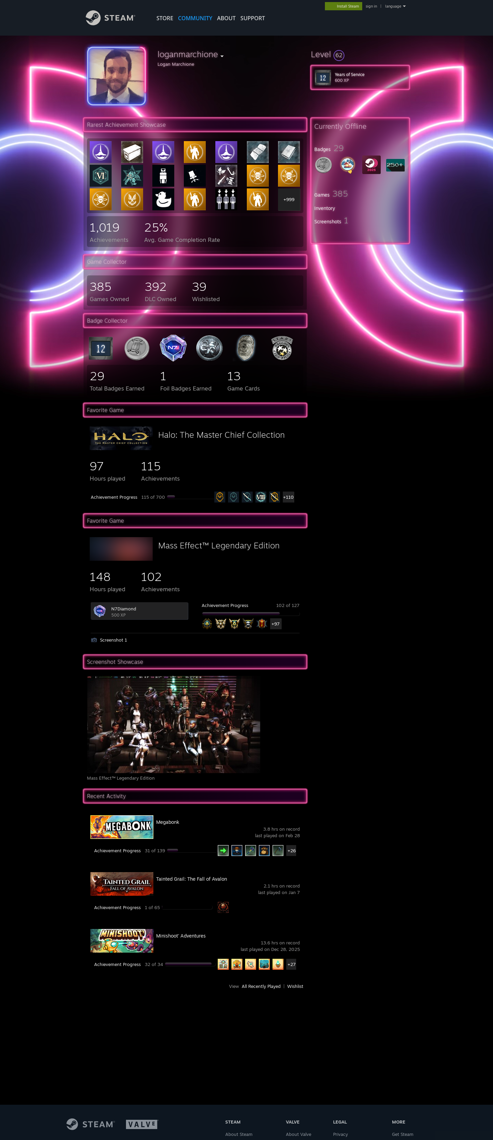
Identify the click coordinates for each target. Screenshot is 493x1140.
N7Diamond (123, 608)
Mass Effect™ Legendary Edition (219, 545)
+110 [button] (288, 497)
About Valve (298, 1134)
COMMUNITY (195, 18)
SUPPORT (252, 18)
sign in (371, 6)
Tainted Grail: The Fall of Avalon (191, 879)
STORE (164, 18)
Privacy (340, 1134)
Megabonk (167, 822)
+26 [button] (292, 850)
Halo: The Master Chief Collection (221, 435)
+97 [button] (275, 624)
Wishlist (295, 986)
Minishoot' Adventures (181, 936)
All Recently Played (261, 986)
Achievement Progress (114, 497)
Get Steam (403, 1134)
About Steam (239, 1134)
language (393, 6)
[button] (360, 54)
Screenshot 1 (113, 640)
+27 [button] (292, 964)
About (226, 18)
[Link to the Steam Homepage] (116, 23)
